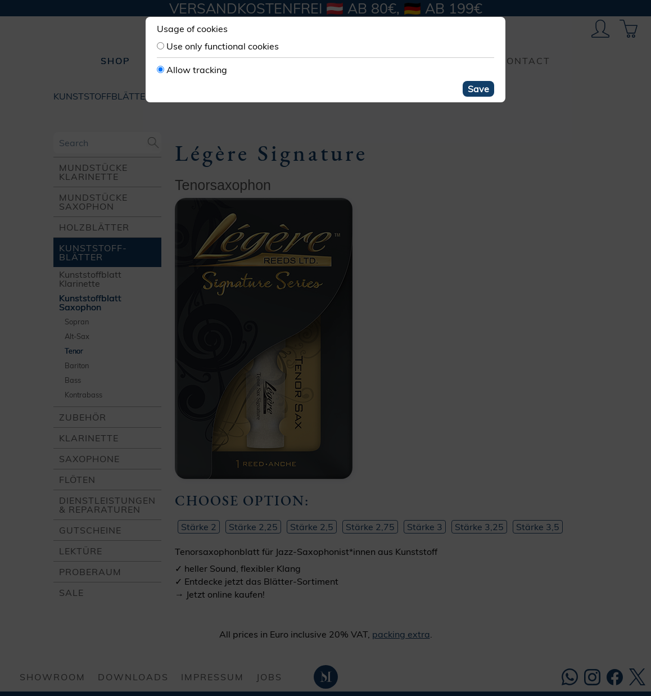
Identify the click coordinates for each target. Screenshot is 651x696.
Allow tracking (196, 69)
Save (478, 88)
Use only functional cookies (222, 46)
